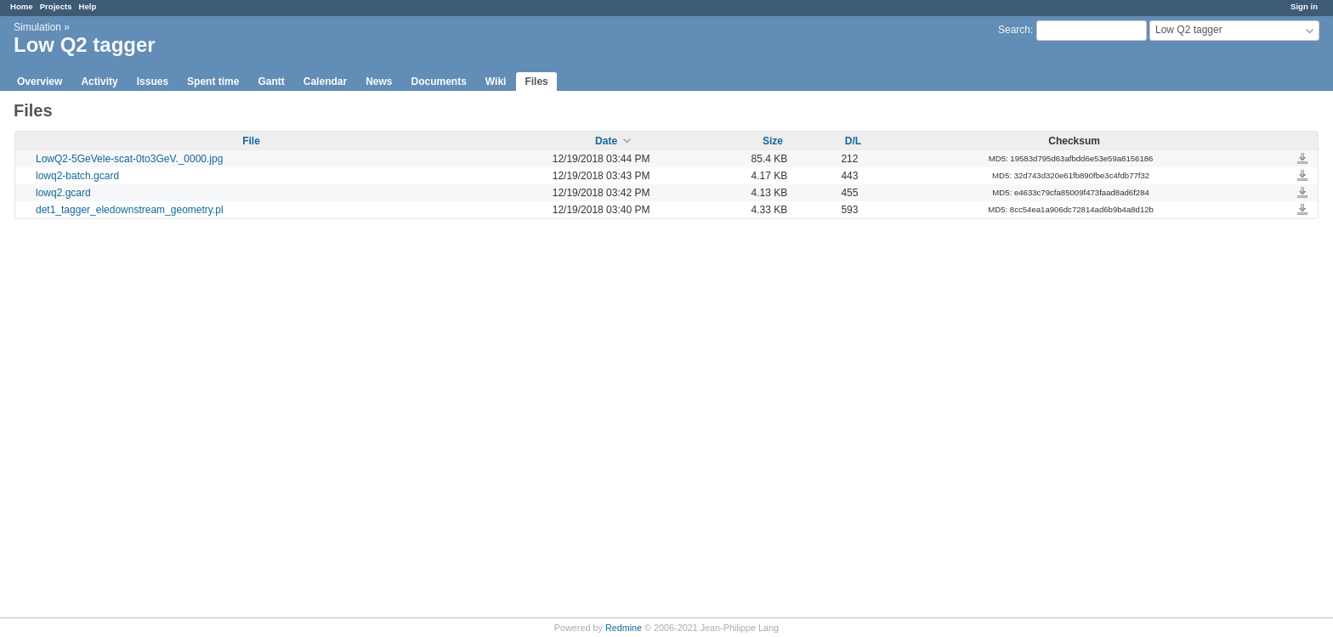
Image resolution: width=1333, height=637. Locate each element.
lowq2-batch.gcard (77, 176)
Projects (56, 6)
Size (773, 141)
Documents (439, 81)
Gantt (271, 81)
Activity (99, 81)
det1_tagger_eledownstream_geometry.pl (130, 210)
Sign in (1304, 6)
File (251, 141)
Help (88, 6)
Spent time (213, 81)
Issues (152, 81)
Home (21, 6)
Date (606, 141)
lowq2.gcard (63, 193)
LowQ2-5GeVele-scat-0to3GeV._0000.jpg (129, 159)
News (379, 81)
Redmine (623, 628)
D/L (853, 141)
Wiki (496, 81)
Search (1014, 30)
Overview (39, 81)
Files (536, 81)
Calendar (325, 81)
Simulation (37, 27)
